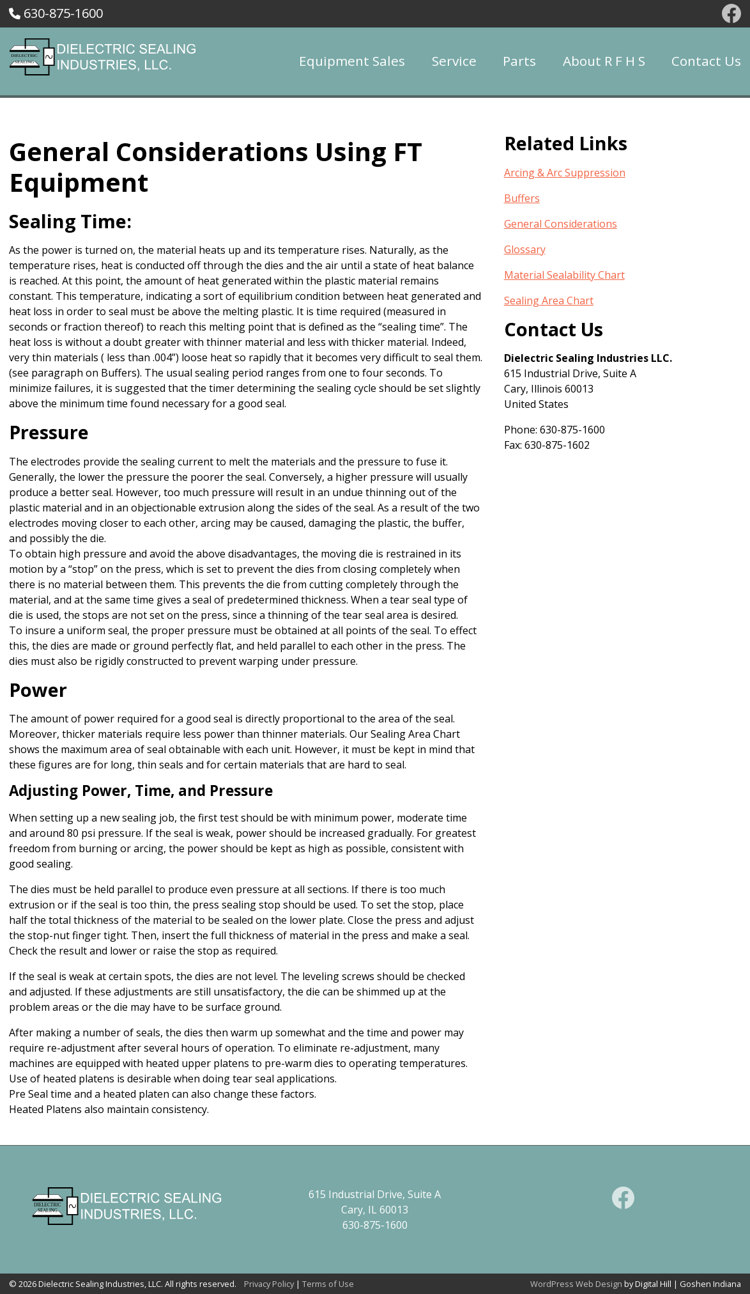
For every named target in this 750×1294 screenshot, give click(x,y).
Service (454, 61)
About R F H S (604, 61)
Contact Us (706, 61)
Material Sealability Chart (564, 275)
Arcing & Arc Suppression (564, 173)
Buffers (522, 198)
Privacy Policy (269, 1284)
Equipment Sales (352, 61)
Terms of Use (328, 1284)
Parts (519, 61)
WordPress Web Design (576, 1284)
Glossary (525, 249)
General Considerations (560, 224)
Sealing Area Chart (548, 300)
